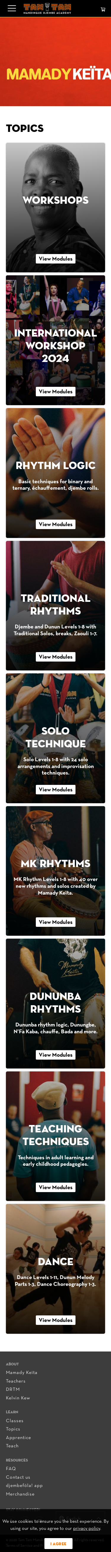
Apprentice (18, 1438)
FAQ (11, 1469)
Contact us (18, 1477)
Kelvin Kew (18, 1398)
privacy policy (86, 1529)
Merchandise (20, 1494)
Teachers (16, 1381)
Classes (15, 1421)
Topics (13, 1429)
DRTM (13, 1390)
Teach (12, 1446)
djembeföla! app (24, 1486)
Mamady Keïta (22, 1373)
